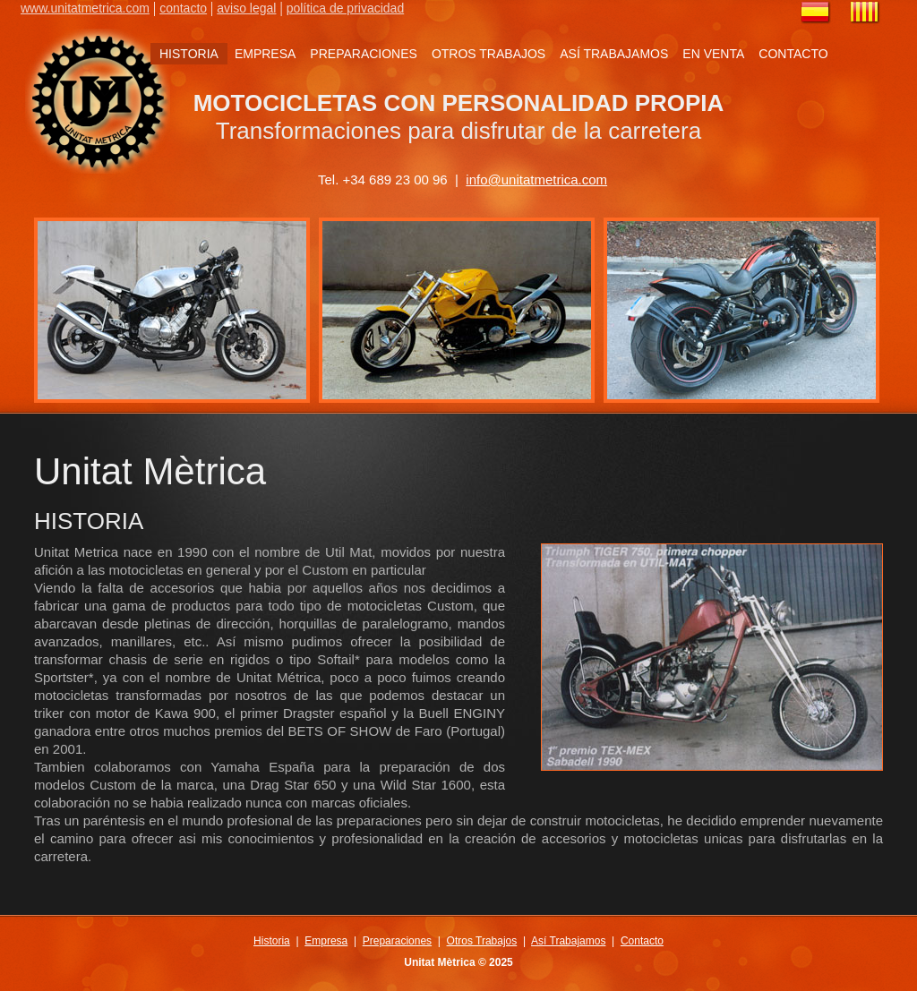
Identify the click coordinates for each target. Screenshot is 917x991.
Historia (271, 941)
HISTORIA (189, 54)
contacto (183, 8)
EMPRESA (265, 54)
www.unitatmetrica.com (85, 8)
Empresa (325, 941)
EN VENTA (713, 54)
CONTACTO (792, 54)
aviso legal (246, 8)
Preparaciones (397, 941)
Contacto (642, 941)
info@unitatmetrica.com (536, 179)
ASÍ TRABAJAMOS (614, 54)
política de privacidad (346, 8)
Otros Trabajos (482, 941)
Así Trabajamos (568, 941)
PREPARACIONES (363, 54)
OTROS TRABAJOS (488, 54)
